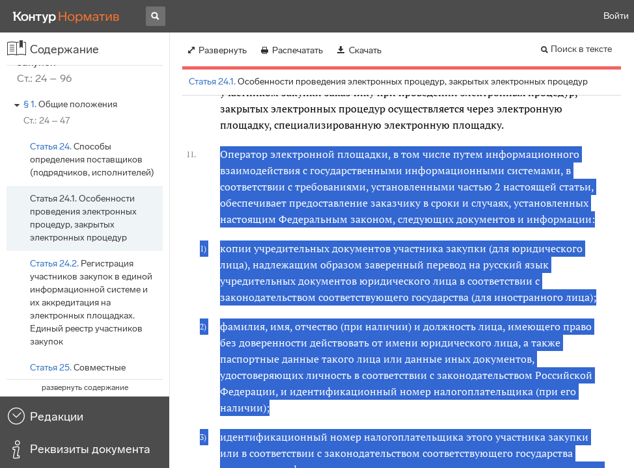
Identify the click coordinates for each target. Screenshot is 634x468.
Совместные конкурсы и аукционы (78, 374)
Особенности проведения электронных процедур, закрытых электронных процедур (83, 218)
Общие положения (70, 104)
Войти (616, 15)
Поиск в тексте (581, 49)
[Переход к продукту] (66, 16)
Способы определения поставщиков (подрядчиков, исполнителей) (92, 159)
